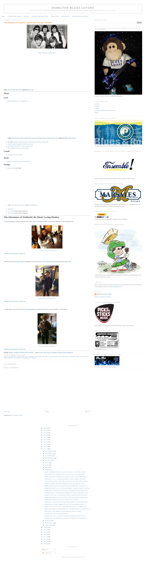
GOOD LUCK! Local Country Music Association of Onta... (66, 495)
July (47, 462)
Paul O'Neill (11, 211)
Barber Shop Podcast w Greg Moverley (17, 101)
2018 (45, 446)
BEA (19, 356)
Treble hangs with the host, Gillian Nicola (47, 250)
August (48, 460)
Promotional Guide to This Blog (80, 16)
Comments (47, 553)
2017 (45, 449)
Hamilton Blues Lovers (73, 7)
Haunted (72, 356)
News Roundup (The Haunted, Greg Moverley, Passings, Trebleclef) (28, 23)
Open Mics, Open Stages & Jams (40, 16)
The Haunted (11, 89)
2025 (45, 430)
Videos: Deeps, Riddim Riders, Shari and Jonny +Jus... (65, 483)
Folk (36, 356)
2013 (45, 534)
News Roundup (8, 357)
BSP (27, 356)
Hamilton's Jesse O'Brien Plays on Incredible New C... (65, 504)
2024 (45, 432)
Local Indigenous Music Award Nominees (18, 148)
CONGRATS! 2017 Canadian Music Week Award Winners (65, 479)
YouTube (97, 108)
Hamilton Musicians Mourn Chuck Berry (24, 142)
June (47, 465)
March (48, 520)
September (49, 458)
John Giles (10, 168)
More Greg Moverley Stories (27, 138)
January (48, 525)
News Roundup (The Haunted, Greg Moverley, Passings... (66, 497)
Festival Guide (54, 16)
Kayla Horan (38, 142)
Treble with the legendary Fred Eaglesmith (47, 346)
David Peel (10, 209)
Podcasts (24, 357)
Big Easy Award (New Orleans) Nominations (19, 161)
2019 (45, 444)
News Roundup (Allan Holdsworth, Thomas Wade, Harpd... (67, 488)
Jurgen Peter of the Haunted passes (47, 53)
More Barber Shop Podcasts (43, 138)
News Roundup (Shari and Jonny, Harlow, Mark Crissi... (66, 476)
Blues (23, 356)
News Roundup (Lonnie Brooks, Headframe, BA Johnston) (66, 509)
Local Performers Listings (14, 16)
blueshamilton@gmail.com (115, 286)
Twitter (96, 112)
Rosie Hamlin (11, 213)
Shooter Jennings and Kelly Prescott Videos (21, 352)
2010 (45, 541)
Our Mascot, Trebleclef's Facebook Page (105, 110)
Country (31, 356)
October (48, 455)
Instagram (97, 106)
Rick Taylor (32, 357)
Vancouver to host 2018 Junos (15, 154)
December (49, 451)
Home (3, 16)
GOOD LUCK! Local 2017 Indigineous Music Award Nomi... (66, 506)
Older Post (87, 411)
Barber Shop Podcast (70, 138)
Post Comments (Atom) (17, 415)
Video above (18, 89)
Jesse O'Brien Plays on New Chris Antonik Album (20, 146)
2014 (45, 532)
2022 (45, 437)
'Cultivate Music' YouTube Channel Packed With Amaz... (66, 481)
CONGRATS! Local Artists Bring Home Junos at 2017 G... (65, 516)
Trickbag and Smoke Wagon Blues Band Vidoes (63, 511)
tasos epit (30, 89)
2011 (45, 539)
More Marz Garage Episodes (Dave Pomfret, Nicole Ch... (66, 486)
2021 (45, 439)
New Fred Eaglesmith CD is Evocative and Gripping (64, 474)
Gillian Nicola (54, 356)
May (47, 467)
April (47, 469)
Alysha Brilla (45, 142)
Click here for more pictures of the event (14, 301)
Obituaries (17, 357)
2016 (45, 527)
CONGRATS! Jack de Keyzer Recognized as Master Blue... (66, 502)
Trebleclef (6, 221)
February (49, 523)
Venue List (26, 16)
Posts (45, 549)
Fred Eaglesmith (43, 356)
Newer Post (7, 411)
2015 (45, 530)
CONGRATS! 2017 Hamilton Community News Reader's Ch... (66, 492)
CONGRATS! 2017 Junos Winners (56, 513)
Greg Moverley (15, 138)
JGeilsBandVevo (33, 205)
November (49, 453)
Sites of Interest (65, 16)
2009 (45, 543)
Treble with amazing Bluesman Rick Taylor (47, 298)
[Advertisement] (73, 561)
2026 (45, 428)
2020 (45, 442)
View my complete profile (103, 297)
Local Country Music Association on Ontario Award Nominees (55, 352)
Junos (78, 356)
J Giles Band (14, 205)
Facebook (97, 104)
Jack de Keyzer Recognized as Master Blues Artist (20, 144)
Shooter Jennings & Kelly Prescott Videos (61, 499)
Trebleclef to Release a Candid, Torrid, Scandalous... (66, 518)
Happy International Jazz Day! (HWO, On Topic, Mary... (65, 472)
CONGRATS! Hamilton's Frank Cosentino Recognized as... (66, 490)
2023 (45, 435)
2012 (45, 536)
